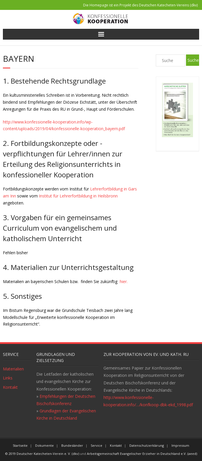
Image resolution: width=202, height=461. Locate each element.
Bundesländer (72, 445)
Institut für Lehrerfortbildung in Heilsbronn (78, 196)
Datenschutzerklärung (146, 445)
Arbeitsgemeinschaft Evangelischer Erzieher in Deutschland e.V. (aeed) (142, 453)
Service (96, 445)
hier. (123, 281)
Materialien (13, 369)
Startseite (20, 445)
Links (7, 378)
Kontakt (10, 387)
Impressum (180, 445)
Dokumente (44, 445)
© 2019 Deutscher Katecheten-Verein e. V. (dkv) (42, 453)
